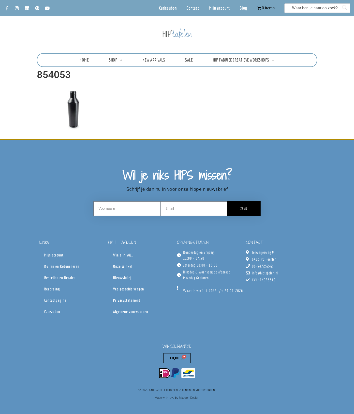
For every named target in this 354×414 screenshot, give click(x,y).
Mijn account (219, 8)
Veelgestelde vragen (128, 289)
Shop (115, 60)
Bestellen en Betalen (60, 277)
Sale (189, 60)
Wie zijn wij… (123, 255)
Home (84, 60)
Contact (193, 8)
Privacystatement (126, 300)
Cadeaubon (168, 8)
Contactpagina (55, 300)
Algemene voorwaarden (130, 311)
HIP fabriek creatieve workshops (243, 60)
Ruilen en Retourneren (61, 266)
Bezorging (52, 289)
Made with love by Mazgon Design (177, 397)
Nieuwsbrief (122, 277)
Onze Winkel (122, 266)
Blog (243, 8)
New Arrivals (154, 60)
